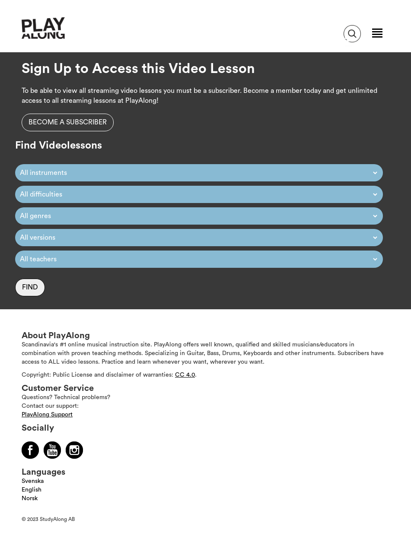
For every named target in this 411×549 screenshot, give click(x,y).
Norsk (30, 498)
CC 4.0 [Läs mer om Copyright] (185, 375)
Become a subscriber (68, 122)
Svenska (33, 481)
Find (30, 287)
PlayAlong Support (47, 415)
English (31, 490)
